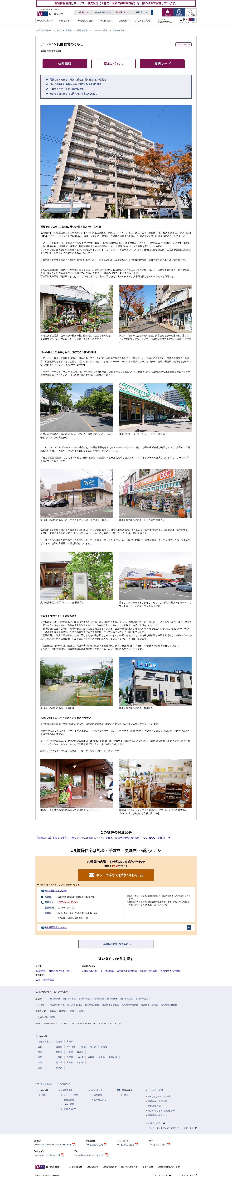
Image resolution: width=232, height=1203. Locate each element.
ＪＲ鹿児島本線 (89, 970)
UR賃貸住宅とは (69, 1090)
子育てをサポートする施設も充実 (66, 89)
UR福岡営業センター (56, 927)
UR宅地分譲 (109, 1167)
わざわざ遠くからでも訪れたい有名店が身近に (73, 93)
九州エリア (65, 1084)
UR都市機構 (75, 1167)
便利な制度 (69, 1099)
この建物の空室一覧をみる (115, 944)
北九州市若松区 (74, 1005)
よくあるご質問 (155, 1090)
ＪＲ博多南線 (107, 970)
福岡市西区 (112, 999)
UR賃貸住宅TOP (43, 30)
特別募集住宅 (154, 1106)
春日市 (53, 1011)
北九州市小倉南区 (130, 1005)
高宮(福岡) (40, 970)
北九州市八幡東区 (149, 1005)
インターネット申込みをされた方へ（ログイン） (172, 1128)
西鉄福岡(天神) (56, 970)
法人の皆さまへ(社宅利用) (161, 1110)
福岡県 (68, 30)
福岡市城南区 (126, 999)
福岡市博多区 (69, 999)
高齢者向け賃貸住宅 (157, 1101)
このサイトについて (187, 1175)
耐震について (70, 1109)
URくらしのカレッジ (159, 1096)
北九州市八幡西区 (169, 1005)
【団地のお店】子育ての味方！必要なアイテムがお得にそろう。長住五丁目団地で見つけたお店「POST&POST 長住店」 (101, 837)
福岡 (37, 979)
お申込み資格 (100, 1099)
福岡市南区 (82, 30)
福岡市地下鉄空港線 (126, 970)
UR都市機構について (169, 1167)
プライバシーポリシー (161, 1175)
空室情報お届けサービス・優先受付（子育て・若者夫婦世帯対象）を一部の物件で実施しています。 (116, 3)
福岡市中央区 (84, 999)
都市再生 (147, 1167)
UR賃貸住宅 (92, 1167)
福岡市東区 (55, 999)
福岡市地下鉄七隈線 (170, 970)
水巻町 (53, 1017)
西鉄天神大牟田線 (149, 970)
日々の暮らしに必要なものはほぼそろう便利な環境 (76, 84)
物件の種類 (69, 1104)
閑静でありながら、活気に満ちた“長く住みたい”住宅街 (78, 79)
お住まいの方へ (156, 1123)
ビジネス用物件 (129, 1167)
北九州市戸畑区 (92, 1005)
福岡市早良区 (141, 999)
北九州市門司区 (57, 1005)
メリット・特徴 (71, 1095)
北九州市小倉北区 (110, 1005)
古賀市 (82, 1011)
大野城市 (63, 1011)
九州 (58, 30)
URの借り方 (97, 1090)
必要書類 (98, 1095)
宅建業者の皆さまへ (157, 1115)
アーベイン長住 (100, 30)
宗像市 (73, 1011)
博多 (69, 970)
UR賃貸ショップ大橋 (56, 890)
